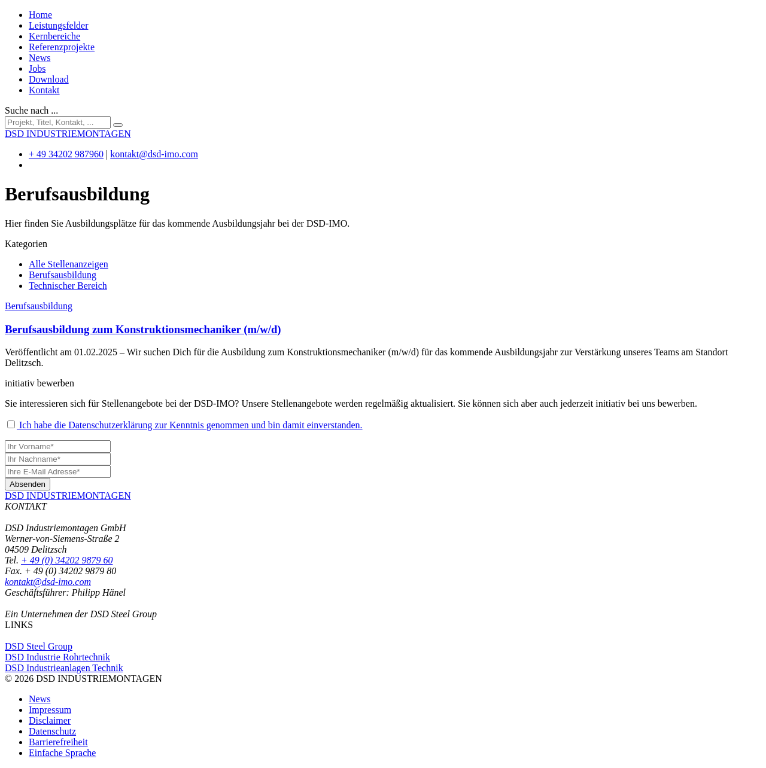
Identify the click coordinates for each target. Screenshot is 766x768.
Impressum (50, 710)
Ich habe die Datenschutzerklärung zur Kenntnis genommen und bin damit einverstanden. (185, 425)
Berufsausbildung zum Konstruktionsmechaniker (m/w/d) (143, 329)
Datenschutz (52, 731)
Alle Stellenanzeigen (68, 264)
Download (49, 79)
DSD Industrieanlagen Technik (64, 668)
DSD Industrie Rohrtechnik (57, 657)
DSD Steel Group (38, 646)
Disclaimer (50, 720)
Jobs (37, 68)
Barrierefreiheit (58, 742)
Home (40, 15)
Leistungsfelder (59, 25)
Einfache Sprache (62, 753)
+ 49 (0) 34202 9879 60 (67, 560)
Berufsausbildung (62, 275)
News (39, 58)
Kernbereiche (54, 36)
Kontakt (44, 90)
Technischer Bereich (68, 286)
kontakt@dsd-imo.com (154, 154)
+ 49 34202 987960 (66, 154)
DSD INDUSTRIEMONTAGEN (68, 495)
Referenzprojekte (62, 47)
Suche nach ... (31, 110)
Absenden (27, 484)
